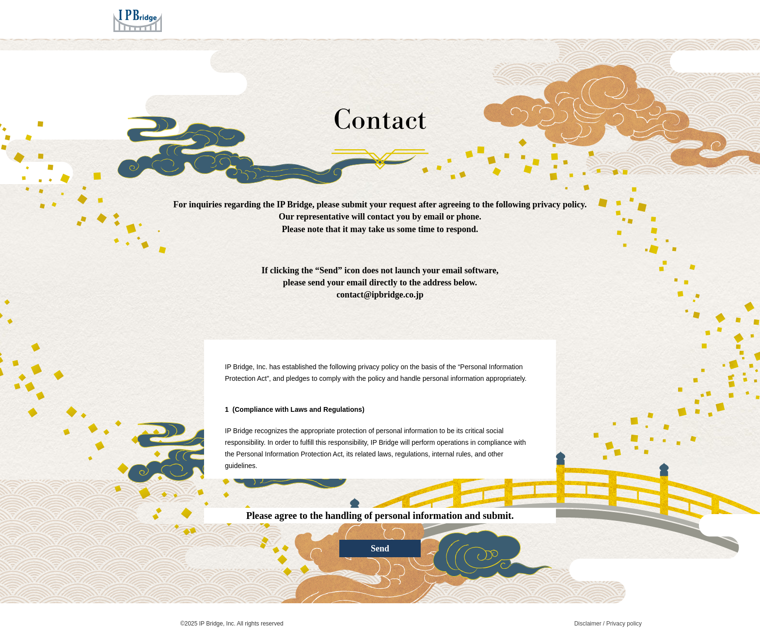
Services (389, 19)
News (533, 19)
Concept (439, 19)
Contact (575, 19)
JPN (612, 19)
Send (380, 548)
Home (346, 19)
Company (489, 19)
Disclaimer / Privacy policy (608, 623)
